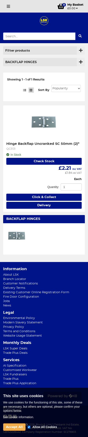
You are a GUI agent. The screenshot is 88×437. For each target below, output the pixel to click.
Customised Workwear (20, 370)
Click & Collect (44, 197)
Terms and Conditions (19, 331)
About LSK (11, 274)
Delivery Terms (14, 288)
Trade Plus (11, 378)
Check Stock (44, 161)
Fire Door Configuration (21, 296)
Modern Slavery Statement (23, 322)
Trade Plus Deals (15, 352)
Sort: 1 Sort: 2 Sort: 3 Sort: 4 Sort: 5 (66, 88)
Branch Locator (14, 279)
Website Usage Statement (22, 335)
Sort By (43, 90)
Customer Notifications (20, 283)
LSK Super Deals (15, 348)
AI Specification (14, 365)
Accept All (14, 427)
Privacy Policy (13, 326)
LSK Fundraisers (15, 374)
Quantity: (53, 187)
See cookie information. (18, 417)
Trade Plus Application (19, 383)
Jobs (6, 301)
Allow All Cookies (44, 427)
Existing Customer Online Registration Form (36, 292)
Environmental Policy (19, 318)
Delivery (44, 205)
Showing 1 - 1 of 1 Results (25, 79)
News (7, 305)
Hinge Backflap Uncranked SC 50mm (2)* (42, 143)
